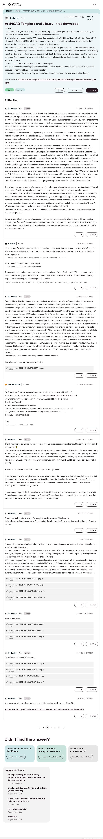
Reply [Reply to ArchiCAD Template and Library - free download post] (93, 90)
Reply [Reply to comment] (93, 234)
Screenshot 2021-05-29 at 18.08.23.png (25, 663)
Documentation (13, 804)
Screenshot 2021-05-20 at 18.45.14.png (25, 368)
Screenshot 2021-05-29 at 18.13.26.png (25, 676)
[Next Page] (64, 727)
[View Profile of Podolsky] (14, 18)
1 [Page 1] (43, 727)
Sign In (99, 4)
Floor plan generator (17, 809)
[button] (56, 90)
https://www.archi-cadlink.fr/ (59, 396)
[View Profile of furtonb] (11, 243)
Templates (20, 90)
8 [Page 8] (58, 727)
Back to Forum (16, 757)
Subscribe (77, 90)
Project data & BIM (15, 794)
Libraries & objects (15, 783)
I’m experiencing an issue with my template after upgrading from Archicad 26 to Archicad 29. (26, 777)
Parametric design (15, 812)
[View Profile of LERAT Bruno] (14, 384)
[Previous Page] (39, 727)
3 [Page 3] (51, 727)
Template (12, 816)
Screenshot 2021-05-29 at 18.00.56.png (25, 597)
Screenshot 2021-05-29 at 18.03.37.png (25, 637)
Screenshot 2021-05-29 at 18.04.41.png (25, 624)
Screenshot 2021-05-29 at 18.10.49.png (25, 670)
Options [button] (96, 11)
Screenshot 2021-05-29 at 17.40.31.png (24, 630)
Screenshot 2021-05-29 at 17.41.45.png (24, 579)
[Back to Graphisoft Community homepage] (15, 4)
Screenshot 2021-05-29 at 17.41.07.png (24, 585)
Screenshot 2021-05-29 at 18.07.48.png (25, 682)
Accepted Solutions (50, 757)
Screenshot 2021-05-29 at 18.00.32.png (25, 591)
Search (87, 4)
